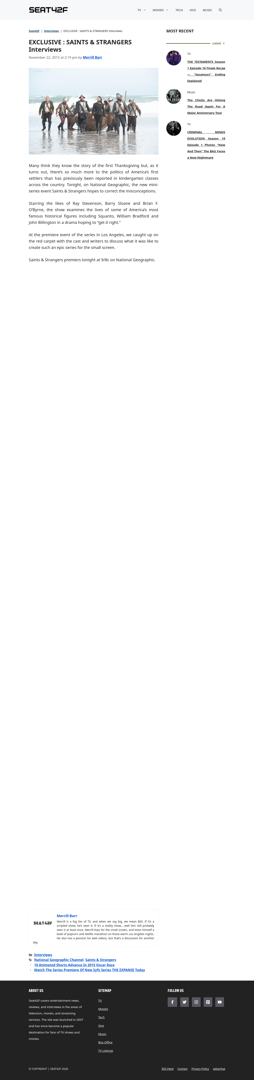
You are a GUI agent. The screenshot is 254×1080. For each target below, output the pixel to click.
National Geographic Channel (59, 960)
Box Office (105, 1042)
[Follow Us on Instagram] (196, 1002)
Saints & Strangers (100, 960)
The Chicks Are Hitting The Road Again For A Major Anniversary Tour (206, 106)
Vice (101, 1026)
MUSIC (207, 10)
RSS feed (167, 1069)
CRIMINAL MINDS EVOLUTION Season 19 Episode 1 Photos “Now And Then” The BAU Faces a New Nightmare (206, 144)
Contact (182, 1069)
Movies (103, 1009)
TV (143, 10)
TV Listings (105, 1051)
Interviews (51, 31)
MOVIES (162, 10)
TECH (179, 10)
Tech (101, 1017)
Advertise (219, 1069)
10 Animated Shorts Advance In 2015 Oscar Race (74, 965)
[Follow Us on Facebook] (172, 1002)
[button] (220, 10)
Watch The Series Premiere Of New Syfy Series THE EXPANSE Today (89, 970)
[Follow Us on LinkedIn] (208, 1002)
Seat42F (34, 31)
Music (102, 1034)
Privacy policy (200, 1069)
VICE (193, 10)
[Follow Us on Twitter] (184, 1002)
